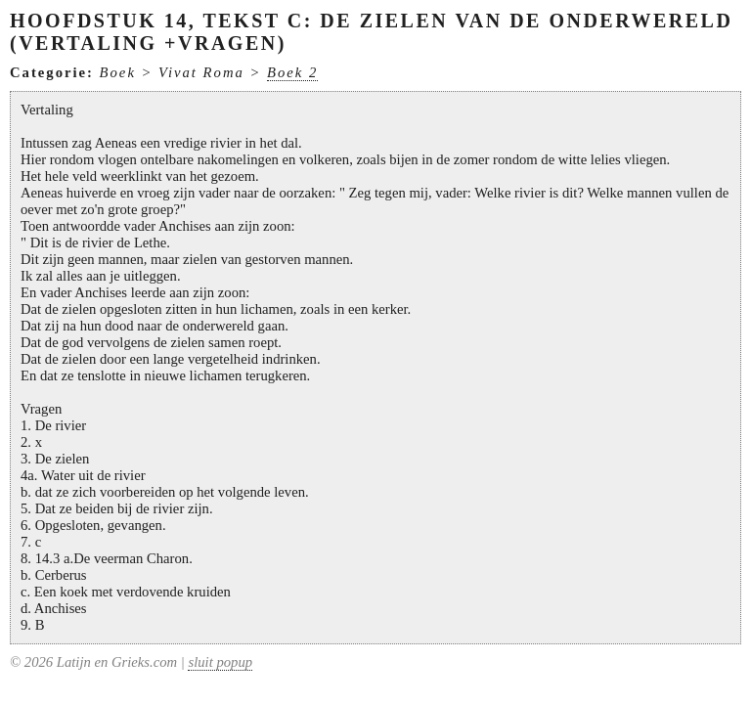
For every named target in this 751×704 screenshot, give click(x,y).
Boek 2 (292, 72)
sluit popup (220, 662)
